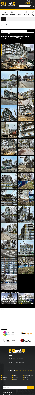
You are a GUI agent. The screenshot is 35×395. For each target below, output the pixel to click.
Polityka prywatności (28, 375)
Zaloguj (29, 6)
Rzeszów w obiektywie (11, 19)
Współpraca (15, 377)
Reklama (15, 375)
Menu (33, 6)
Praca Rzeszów (27, 379)
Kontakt (4, 379)
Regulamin (26, 377)
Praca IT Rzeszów (6, 381)
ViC (13, 39)
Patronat (15, 379)
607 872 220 (13, 358)
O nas (4, 375)
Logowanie (5, 377)
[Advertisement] (17, 318)
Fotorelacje (3, 19)
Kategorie (18, 19)
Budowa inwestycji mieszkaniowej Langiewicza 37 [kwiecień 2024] (25, 299)
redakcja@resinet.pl (22, 358)
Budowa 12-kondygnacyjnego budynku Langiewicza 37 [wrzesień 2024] (9, 299)
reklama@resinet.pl (22, 362)
